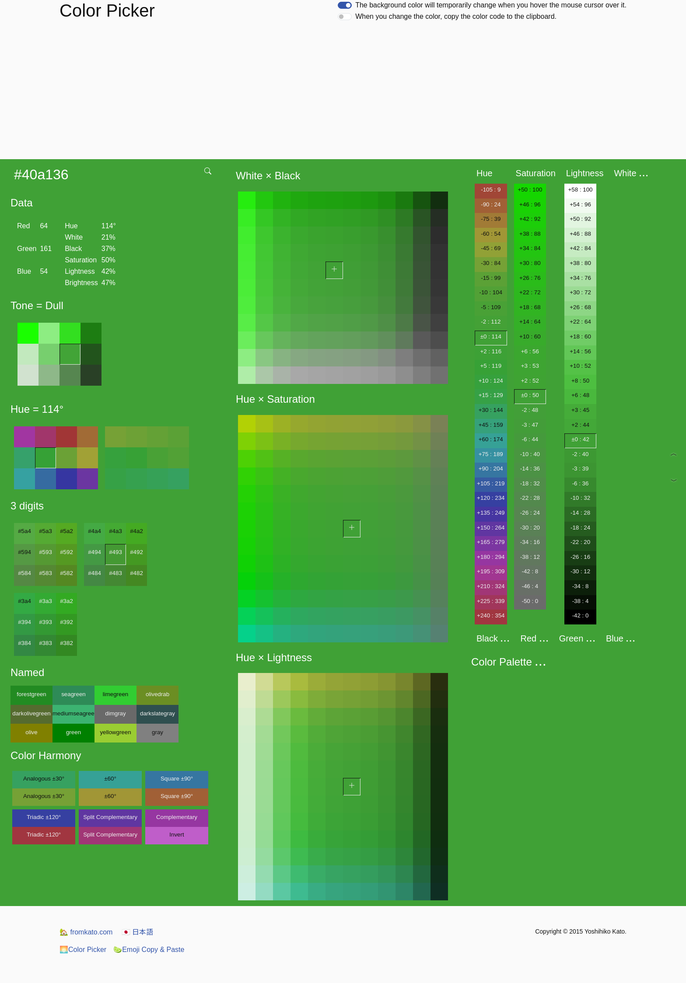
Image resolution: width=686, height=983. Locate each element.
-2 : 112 (490, 321)
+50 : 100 (530, 189)
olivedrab (157, 694)
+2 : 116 (491, 351)
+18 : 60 (580, 336)
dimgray (115, 713)
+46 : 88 (580, 233)
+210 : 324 (490, 586)
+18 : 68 (530, 307)
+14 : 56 (580, 351)
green (73, 732)
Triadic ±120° (44, 817)
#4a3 (115, 531)
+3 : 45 (580, 410)
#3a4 (24, 601)
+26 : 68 (580, 307)
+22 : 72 (530, 292)
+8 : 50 (580, 380)
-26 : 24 (530, 512)
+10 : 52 (580, 366)
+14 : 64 (530, 321)
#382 (66, 643)
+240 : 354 (490, 615)
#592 (66, 552)
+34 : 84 (530, 248)
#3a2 (66, 601)
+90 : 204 (491, 468)
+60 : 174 (491, 439)
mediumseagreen (73, 713)
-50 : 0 (530, 601)
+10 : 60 (530, 336)
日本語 (137, 932)
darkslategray (157, 713)
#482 (136, 573)
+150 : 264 (490, 527)
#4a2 (136, 531)
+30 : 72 (580, 292)
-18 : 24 (580, 527)
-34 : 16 (530, 542)
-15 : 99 (490, 278)
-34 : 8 (580, 586)
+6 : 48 (580, 395)
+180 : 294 (490, 557)
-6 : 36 (580, 483)
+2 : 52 (530, 380)
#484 (94, 573)
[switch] (345, 5)
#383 (45, 643)
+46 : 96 (530, 204)
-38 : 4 (580, 601)
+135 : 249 (490, 512)
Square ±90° (177, 778)
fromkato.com (86, 932)
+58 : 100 (580, 189)
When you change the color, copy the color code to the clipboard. (455, 16)
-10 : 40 (530, 454)
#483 (115, 573)
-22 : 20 (580, 542)
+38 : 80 (580, 263)
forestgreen (31, 694)
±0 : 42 (580, 439)
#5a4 (24, 531)
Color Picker (83, 949)
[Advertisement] (343, 93)
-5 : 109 (490, 307)
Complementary (176, 817)
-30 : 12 (580, 571)
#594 (24, 552)
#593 (45, 552)
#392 (66, 622)
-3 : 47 (530, 425)
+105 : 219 (490, 483)
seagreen (73, 694)
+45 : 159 (491, 425)
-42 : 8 (530, 571)
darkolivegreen (31, 713)
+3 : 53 (530, 366)
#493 (115, 552)
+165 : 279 (490, 542)
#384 (24, 643)
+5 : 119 (491, 366)
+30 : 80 (530, 263)
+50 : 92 (580, 219)
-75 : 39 (490, 219)
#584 (24, 573)
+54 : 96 (580, 204)
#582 (66, 573)
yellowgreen (115, 732)
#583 (45, 573)
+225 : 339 (490, 601)
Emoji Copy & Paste (148, 949)
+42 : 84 (580, 248)
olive (31, 732)
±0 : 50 (530, 395)
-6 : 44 (530, 439)
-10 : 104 (490, 292)
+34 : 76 (580, 278)
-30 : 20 (530, 527)
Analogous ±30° (43, 778)
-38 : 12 (530, 557)
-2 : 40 (580, 454)
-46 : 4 (530, 586)
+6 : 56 (530, 351)
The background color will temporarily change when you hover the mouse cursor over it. (490, 5)
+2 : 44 (580, 425)
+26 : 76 (530, 278)
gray (157, 732)
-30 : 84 (490, 263)
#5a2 (66, 531)
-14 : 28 (580, 512)
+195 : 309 (490, 571)
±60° (110, 778)
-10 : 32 (580, 498)
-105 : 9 (490, 189)
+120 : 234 (490, 498)
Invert (176, 834)
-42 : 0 (580, 615)
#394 (24, 622)
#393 (45, 622)
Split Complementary (110, 817)
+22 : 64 (580, 321)
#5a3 (45, 531)
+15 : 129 (491, 395)
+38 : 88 (530, 233)
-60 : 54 (490, 233)
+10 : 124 (491, 380)
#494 (94, 552)
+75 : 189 (491, 454)
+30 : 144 (491, 410)
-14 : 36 (530, 468)
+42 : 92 (530, 219)
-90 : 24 (490, 204)
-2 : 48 (530, 410)
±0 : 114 (490, 336)
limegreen (116, 694)
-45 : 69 (490, 248)
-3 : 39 (580, 468)
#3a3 (45, 601)
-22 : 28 (530, 498)
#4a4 (94, 531)
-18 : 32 (530, 483)
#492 (136, 552)
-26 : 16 (580, 557)
